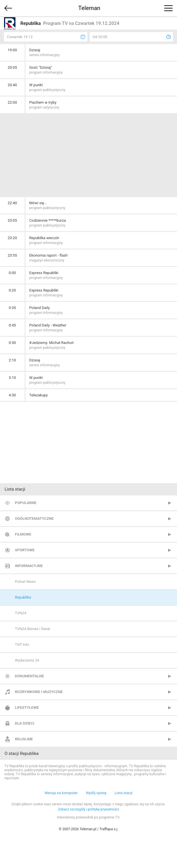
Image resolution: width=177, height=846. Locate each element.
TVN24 (20, 613)
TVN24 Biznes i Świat (32, 629)
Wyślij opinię (96, 793)
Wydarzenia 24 (27, 660)
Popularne (25, 503)
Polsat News (25, 581)
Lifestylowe (27, 707)
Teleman (89, 8)
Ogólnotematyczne (34, 518)
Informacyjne (29, 566)
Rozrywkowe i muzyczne (39, 692)
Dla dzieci (24, 723)
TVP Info (22, 644)
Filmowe (23, 534)
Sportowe (25, 550)
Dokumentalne (29, 676)
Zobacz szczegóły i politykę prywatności (88, 809)
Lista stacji (124, 793)
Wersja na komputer (61, 793)
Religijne (24, 739)
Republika (23, 597)
